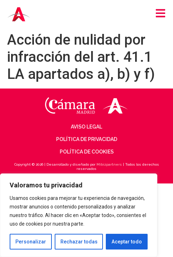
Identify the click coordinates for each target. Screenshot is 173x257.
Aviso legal (86, 127)
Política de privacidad (86, 139)
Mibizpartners (109, 164)
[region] (78, 215)
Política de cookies (87, 152)
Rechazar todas (79, 242)
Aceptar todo (127, 242)
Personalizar (30, 242)
